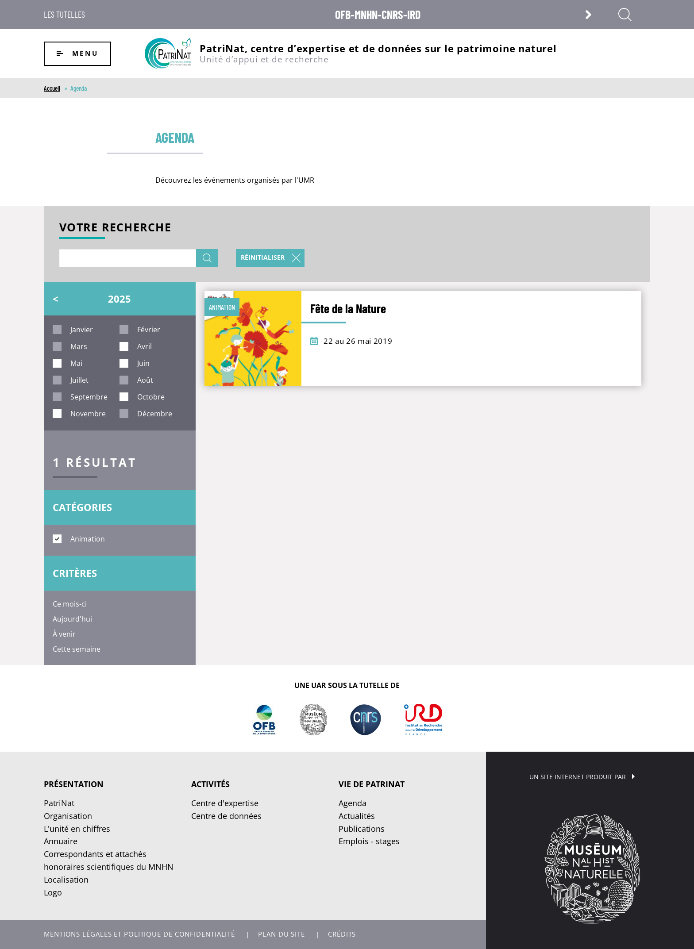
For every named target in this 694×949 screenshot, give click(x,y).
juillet (79, 380)
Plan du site (281, 934)
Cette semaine (76, 649)
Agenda (352, 803)
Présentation (74, 784)
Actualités (357, 816)
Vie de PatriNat (372, 784)
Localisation (66, 879)
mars (78, 346)
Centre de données (226, 816)
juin (143, 363)
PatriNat (59, 803)
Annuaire (60, 841)
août (145, 380)
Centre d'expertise (224, 803)
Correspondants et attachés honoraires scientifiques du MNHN (109, 860)
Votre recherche (115, 228)
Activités (210, 784)
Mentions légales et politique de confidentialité (139, 934)
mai (76, 363)
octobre (151, 396)
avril (144, 346)
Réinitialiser (263, 257)
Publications (362, 828)
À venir (64, 634)
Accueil (52, 88)
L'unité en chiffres (77, 828)
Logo (53, 892)
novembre (88, 413)
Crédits (342, 934)
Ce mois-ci (70, 603)
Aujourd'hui (72, 618)
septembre (89, 396)
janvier (81, 329)
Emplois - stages (369, 841)
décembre (154, 413)
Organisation (68, 816)
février (148, 329)
